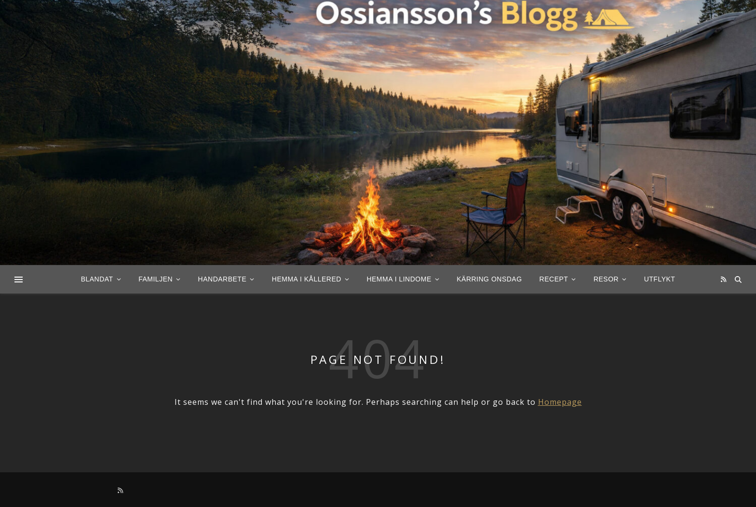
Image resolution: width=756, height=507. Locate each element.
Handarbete (222, 279)
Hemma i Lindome (398, 279)
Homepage (560, 402)
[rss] (723, 279)
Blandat (97, 279)
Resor (606, 279)
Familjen (155, 279)
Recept (554, 279)
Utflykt (659, 279)
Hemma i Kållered (306, 279)
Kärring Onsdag (489, 279)
